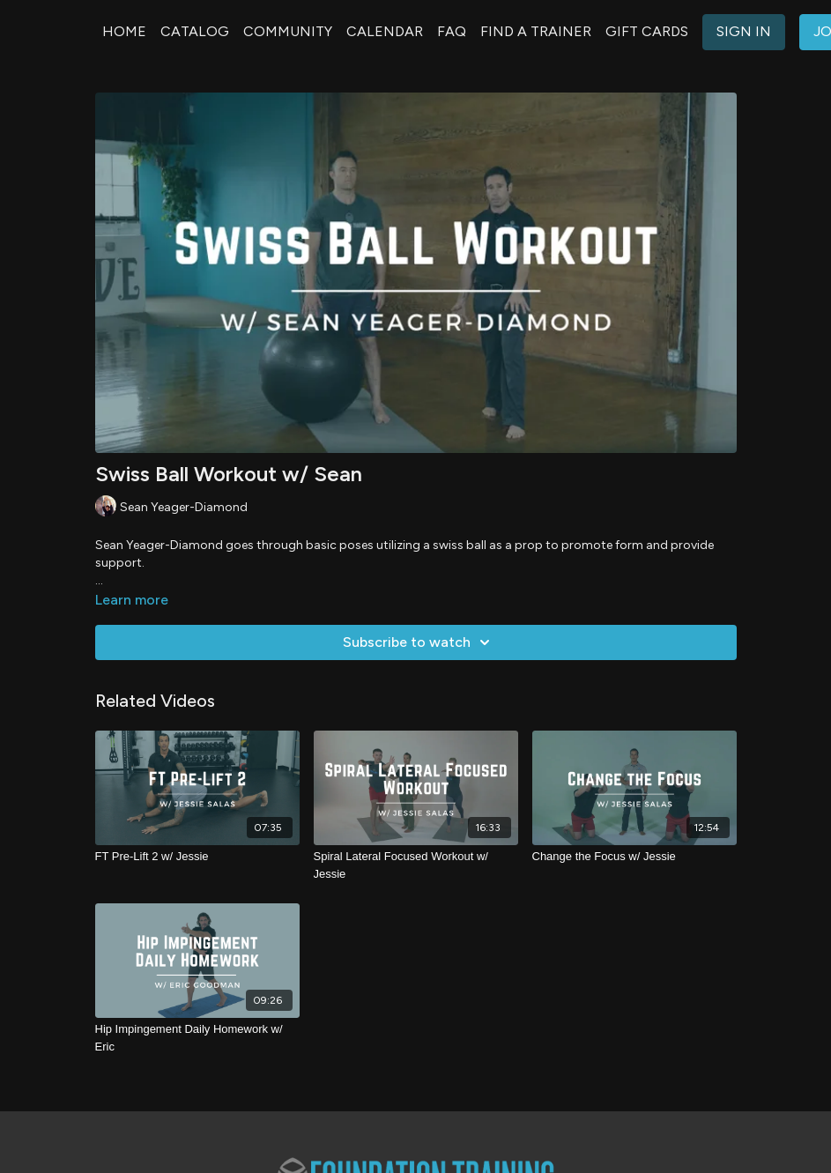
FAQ (451, 31)
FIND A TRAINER (535, 31)
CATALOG (194, 31)
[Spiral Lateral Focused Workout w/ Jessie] (416, 865)
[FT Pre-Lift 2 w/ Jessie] (197, 856)
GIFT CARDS (646, 31)
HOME (124, 31)
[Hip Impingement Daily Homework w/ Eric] (197, 1038)
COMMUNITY (287, 31)
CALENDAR (384, 31)
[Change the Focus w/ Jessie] (634, 856)
